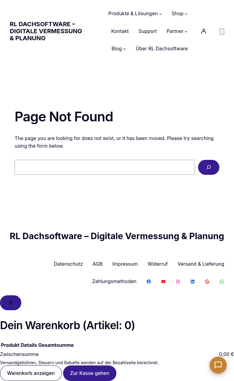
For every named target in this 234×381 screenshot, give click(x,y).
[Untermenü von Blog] (124, 48)
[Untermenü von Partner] (186, 31)
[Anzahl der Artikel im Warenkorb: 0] (221, 31)
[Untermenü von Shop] (186, 13)
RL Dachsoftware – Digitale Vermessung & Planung (46, 31)
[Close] (10, 302)
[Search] (208, 167)
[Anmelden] (203, 31)
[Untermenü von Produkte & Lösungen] (160, 13)
